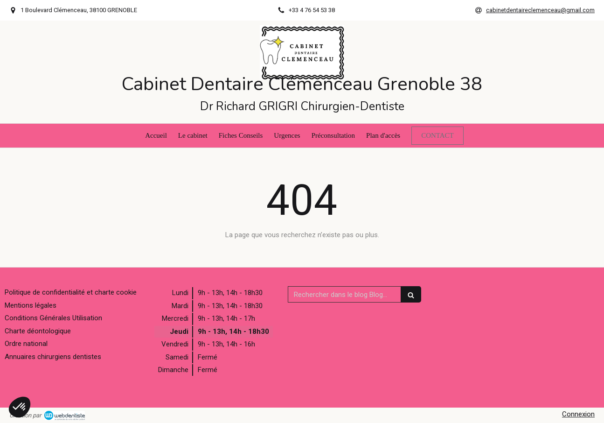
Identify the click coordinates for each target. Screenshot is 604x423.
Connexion (578, 414)
